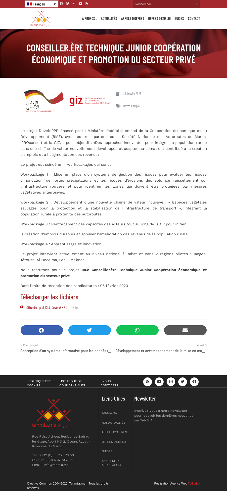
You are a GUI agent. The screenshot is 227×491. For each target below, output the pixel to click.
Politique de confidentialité (72, 383)
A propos (88, 18)
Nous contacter (110, 383)
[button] (41, 330)
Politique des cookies (39, 383)
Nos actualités (113, 422)
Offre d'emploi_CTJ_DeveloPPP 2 (46, 307)
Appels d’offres (132, 18)
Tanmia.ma (109, 412)
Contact (194, 18)
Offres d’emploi (159, 18)
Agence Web (178, 483)
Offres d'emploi (131, 106)
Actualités (109, 18)
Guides (179, 18)
